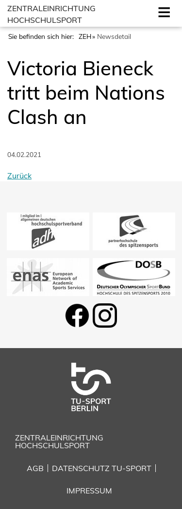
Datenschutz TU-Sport (101, 468)
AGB (35, 468)
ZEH (85, 36)
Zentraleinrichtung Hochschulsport (59, 441)
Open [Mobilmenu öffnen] (162, 11)
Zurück (19, 175)
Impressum (89, 490)
